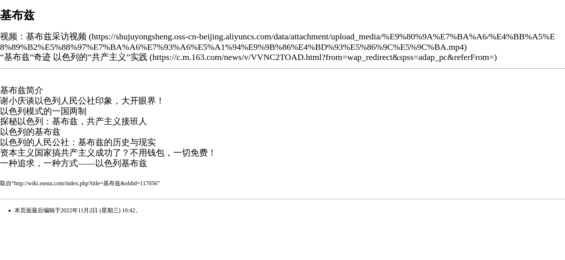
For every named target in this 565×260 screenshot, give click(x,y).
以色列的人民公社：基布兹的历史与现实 (78, 142)
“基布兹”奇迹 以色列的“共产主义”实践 (74, 57)
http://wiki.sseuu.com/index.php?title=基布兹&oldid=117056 (85, 183)
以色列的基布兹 (30, 131)
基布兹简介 (21, 90)
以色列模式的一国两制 (43, 111)
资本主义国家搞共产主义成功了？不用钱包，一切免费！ (108, 152)
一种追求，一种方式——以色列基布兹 (73, 163)
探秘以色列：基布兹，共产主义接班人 (73, 121)
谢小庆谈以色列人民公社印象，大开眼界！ (82, 100)
